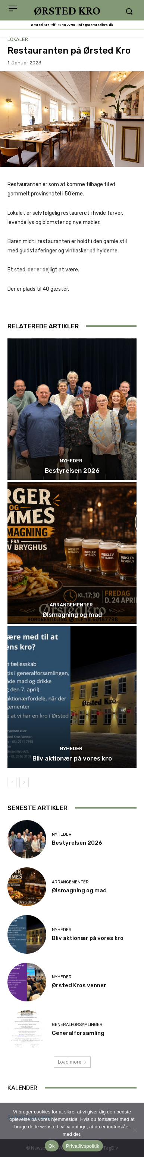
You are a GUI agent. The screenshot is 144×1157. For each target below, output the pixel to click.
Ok (51, 1146)
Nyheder (71, 460)
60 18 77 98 (66, 24)
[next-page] (24, 782)
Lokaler (17, 39)
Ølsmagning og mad (72, 614)
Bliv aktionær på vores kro (72, 758)
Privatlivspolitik (83, 1146)
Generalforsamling (78, 1033)
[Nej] (134, 1130)
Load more (72, 1062)
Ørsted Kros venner (79, 985)
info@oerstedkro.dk (95, 24)
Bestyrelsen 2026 (72, 470)
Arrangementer (71, 604)
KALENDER (22, 1087)
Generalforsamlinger (77, 1025)
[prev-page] (12, 782)
